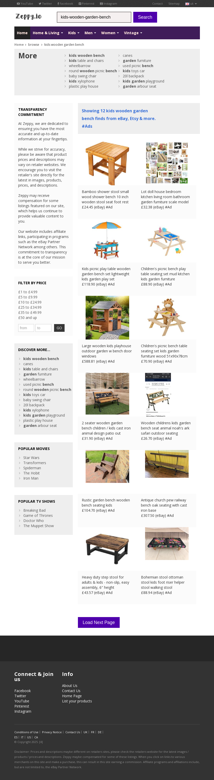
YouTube (25, 3)
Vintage (133, 32)
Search (145, 17)
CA (36, 737)
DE (99, 732)
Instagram (108, 3)
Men (90, 32)
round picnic (93, 70)
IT (22, 737)
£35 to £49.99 (30, 312)
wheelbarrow (79, 65)
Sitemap (174, 3)
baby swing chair (82, 76)
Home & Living (48, 32)
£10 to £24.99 (30, 302)
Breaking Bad (34, 510)
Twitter (45, 3)
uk (191, 3)
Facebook (65, 3)
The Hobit (31, 473)
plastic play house (83, 86)
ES (15, 737)
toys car (134, 70)
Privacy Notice (52, 732)
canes (128, 55)
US (29, 737)
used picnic (138, 65)
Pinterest (86, 3)
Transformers (34, 462)
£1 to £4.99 (27, 291)
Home (22, 32)
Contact (157, 3)
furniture (137, 60)
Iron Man (30, 478)
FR (92, 732)
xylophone (82, 81)
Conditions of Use (26, 732)
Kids (73, 32)
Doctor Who (33, 520)
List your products (77, 701)
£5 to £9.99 (27, 297)
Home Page (72, 695)
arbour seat (139, 86)
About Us (69, 685)
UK (85, 732)
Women (110, 32)
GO (59, 327)
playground (143, 81)
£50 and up (27, 317)
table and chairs (86, 60)
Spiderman (32, 467)
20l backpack (133, 76)
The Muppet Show (38, 525)
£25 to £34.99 (30, 307)
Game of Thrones (38, 515)
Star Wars (31, 457)
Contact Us (71, 690)
